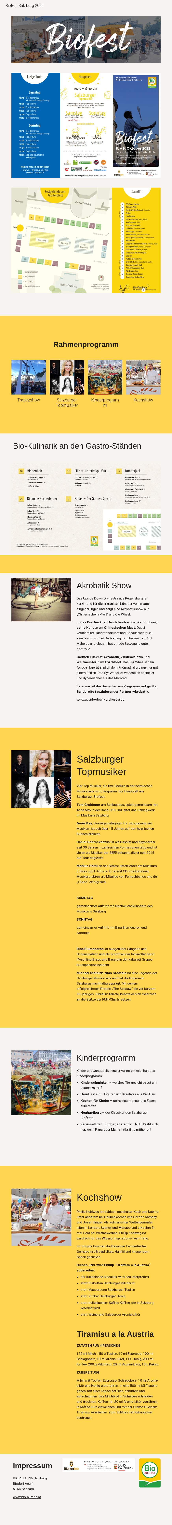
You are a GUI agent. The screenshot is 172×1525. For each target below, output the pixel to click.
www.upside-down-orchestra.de (100, 699)
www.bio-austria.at (27, 1497)
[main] (86, 344)
